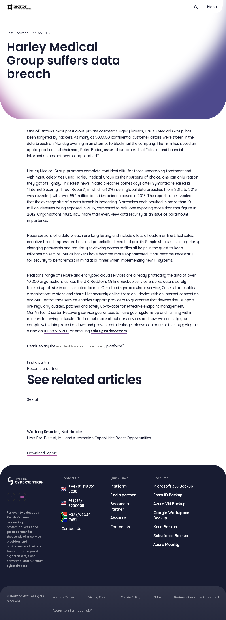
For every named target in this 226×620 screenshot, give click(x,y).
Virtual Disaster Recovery (57, 312)
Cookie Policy (130, 597)
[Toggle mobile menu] (212, 7)
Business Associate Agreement (196, 597)
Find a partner (39, 362)
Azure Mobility (166, 544)
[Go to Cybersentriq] (25, 481)
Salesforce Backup (170, 535)
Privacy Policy (97, 597)
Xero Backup (165, 526)
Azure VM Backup (169, 503)
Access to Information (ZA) (72, 610)
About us (118, 517)
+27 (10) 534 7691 (75, 517)
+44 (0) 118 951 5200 (78, 489)
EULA (157, 597)
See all (33, 399)
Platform (118, 486)
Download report (42, 453)
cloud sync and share (127, 287)
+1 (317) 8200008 (72, 503)
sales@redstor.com (109, 331)
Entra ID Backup (167, 494)
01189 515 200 (56, 331)
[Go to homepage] (19, 7)
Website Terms (63, 597)
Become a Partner (119, 506)
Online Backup (121, 281)
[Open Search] (196, 7)
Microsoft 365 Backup (173, 486)
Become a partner (43, 368)
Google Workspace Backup (171, 515)
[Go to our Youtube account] (22, 497)
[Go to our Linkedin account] (11, 497)
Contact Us (71, 528)
